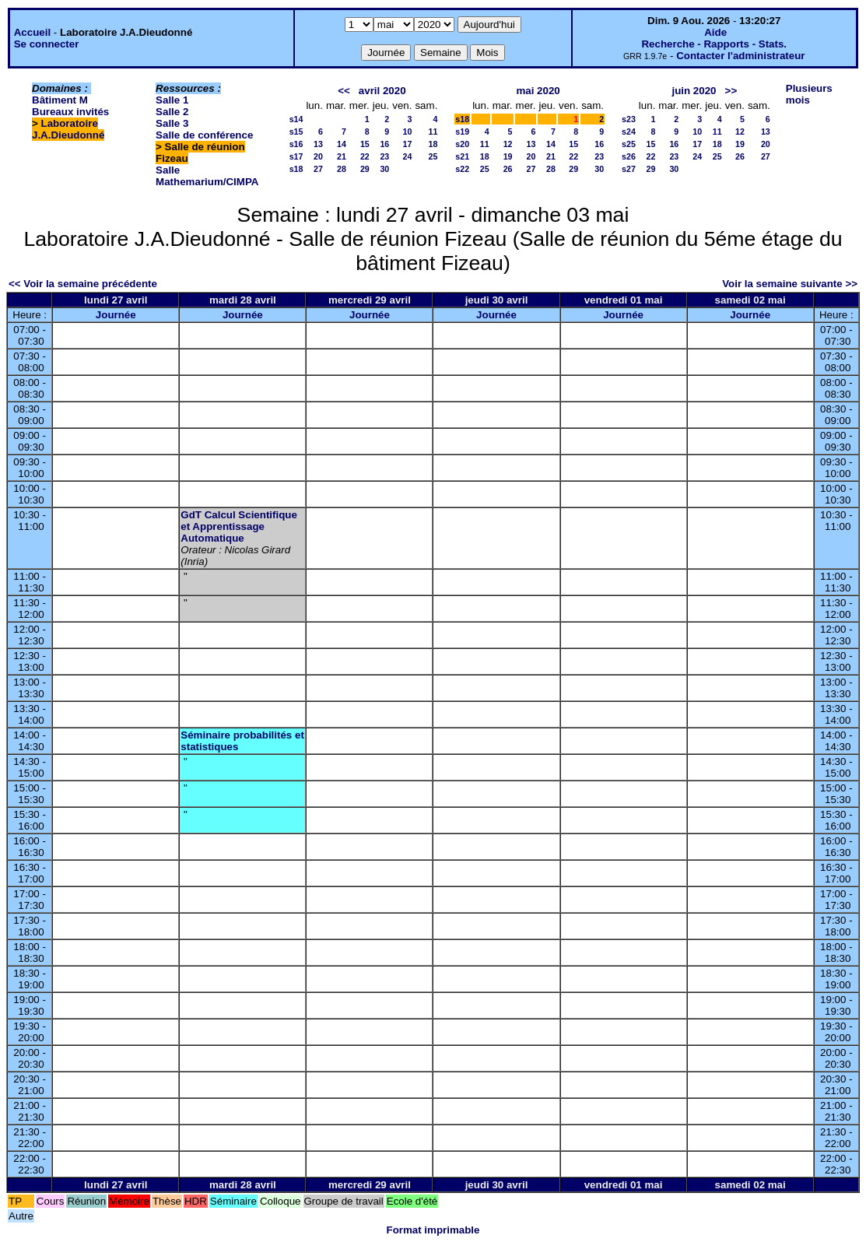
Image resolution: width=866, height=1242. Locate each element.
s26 (629, 156)
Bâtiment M (60, 100)
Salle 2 (172, 112)
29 (365, 169)
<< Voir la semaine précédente (83, 283)
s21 (462, 156)
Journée (116, 315)
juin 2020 (693, 90)
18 (432, 144)
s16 (296, 144)
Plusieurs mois (809, 94)
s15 (296, 131)
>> (731, 90)
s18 (296, 169)
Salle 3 (172, 123)
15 (365, 144)
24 (407, 156)
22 (365, 156)
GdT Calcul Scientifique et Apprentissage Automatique (239, 526)
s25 (629, 144)
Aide (715, 32)
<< (344, 90)
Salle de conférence (204, 135)
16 (384, 144)
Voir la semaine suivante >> (789, 283)
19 (508, 156)
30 (384, 169)
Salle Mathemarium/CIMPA (207, 176)
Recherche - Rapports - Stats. (714, 44)
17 (407, 144)
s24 (629, 131)
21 (341, 156)
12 (508, 144)
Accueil (32, 32)
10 (407, 131)
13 (318, 144)
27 (318, 169)
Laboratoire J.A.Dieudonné (68, 129)
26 (508, 169)
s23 (629, 119)
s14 (296, 119)
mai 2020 (537, 90)
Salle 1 (172, 100)
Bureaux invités (70, 112)
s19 (462, 131)
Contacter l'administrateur (740, 55)
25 (432, 156)
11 (432, 131)
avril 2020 (382, 90)
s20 (462, 144)
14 (341, 144)
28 (341, 169)
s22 (462, 169)
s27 (629, 169)
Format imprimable (433, 1230)
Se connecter (46, 44)
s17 (296, 156)
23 (384, 156)
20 (318, 156)
